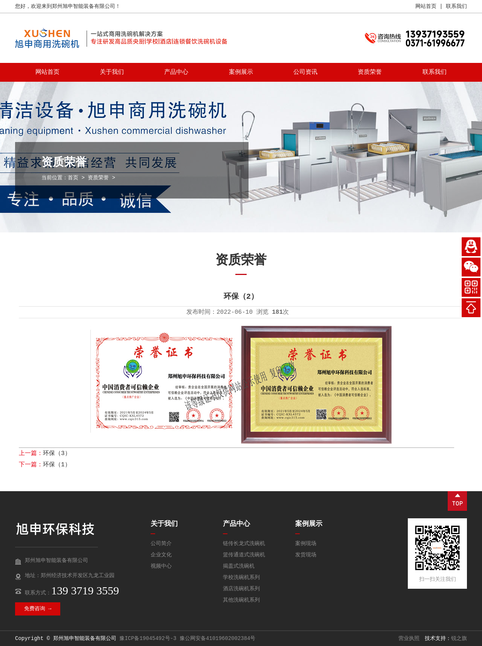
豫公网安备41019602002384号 (218, 638)
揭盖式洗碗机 (239, 566)
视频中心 (161, 566)
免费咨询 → (38, 609)
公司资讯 (305, 72)
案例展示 (241, 72)
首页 (73, 178)
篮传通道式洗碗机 (244, 555)
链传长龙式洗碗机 (244, 544)
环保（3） (57, 453)
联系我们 (456, 6)
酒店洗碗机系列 (241, 589)
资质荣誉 (370, 72)
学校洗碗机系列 (241, 577)
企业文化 (161, 555)
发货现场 (305, 555)
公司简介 (161, 544)
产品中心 (176, 72)
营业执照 (408, 638)
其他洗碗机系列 (241, 600)
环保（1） (57, 464)
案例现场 (305, 544)
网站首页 (425, 6)
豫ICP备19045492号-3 (147, 638)
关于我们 (112, 72)
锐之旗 (459, 638)
